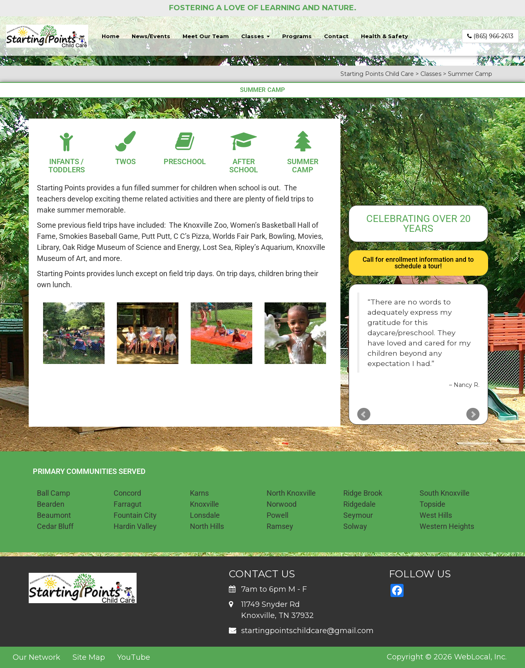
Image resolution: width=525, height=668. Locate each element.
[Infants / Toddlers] (66, 141)
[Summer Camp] (302, 141)
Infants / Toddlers (66, 165)
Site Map (89, 657)
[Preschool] (184, 141)
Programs (297, 36)
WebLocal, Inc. (480, 656)
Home (110, 36)
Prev (363, 414)
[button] (46, 333)
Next (472, 414)
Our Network (36, 657)
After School (243, 165)
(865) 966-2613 (490, 36)
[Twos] (125, 141)
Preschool (185, 161)
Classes (255, 36)
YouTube (133, 657)
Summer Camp (302, 165)
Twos (125, 161)
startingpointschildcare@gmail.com (307, 630)
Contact (336, 36)
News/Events (151, 36)
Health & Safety (384, 36)
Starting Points (61, 187)
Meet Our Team (206, 36)
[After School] (243, 141)
